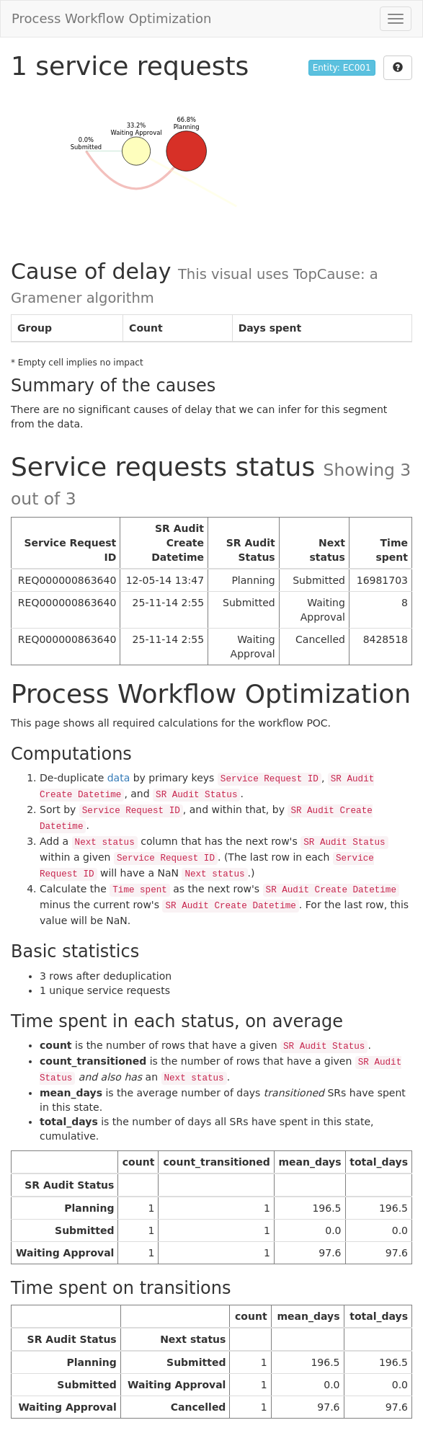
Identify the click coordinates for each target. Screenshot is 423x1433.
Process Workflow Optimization (112, 18)
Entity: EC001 (342, 68)
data (118, 778)
